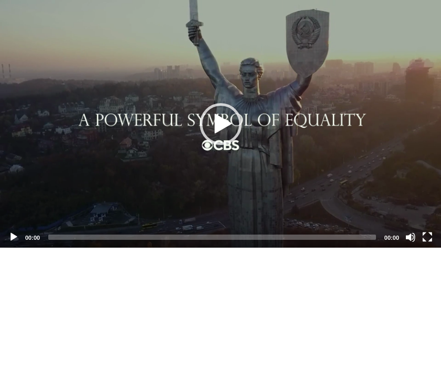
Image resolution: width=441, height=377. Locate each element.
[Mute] (410, 237)
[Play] (13, 237)
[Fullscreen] (427, 237)
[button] (221, 124)
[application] (220, 124)
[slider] (212, 237)
